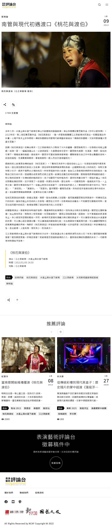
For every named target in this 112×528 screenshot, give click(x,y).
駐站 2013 (16, 408)
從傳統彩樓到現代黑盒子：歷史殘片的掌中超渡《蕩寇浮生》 (77, 387)
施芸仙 (46, 408)
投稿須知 (39, 492)
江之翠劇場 (68, 277)
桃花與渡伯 (32, 277)
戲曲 (8, 277)
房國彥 (37, 408)
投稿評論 (19, 277)
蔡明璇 (5, 16)
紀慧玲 (5, 376)
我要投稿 (56, 462)
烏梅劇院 (62, 413)
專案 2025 (72, 408)
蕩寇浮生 (84, 408)
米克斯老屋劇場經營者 (87, 277)
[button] (51, 332)
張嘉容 (27, 408)
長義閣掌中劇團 (98, 408)
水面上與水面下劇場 (50, 277)
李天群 (60, 376)
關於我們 (9, 492)
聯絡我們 (24, 492)
